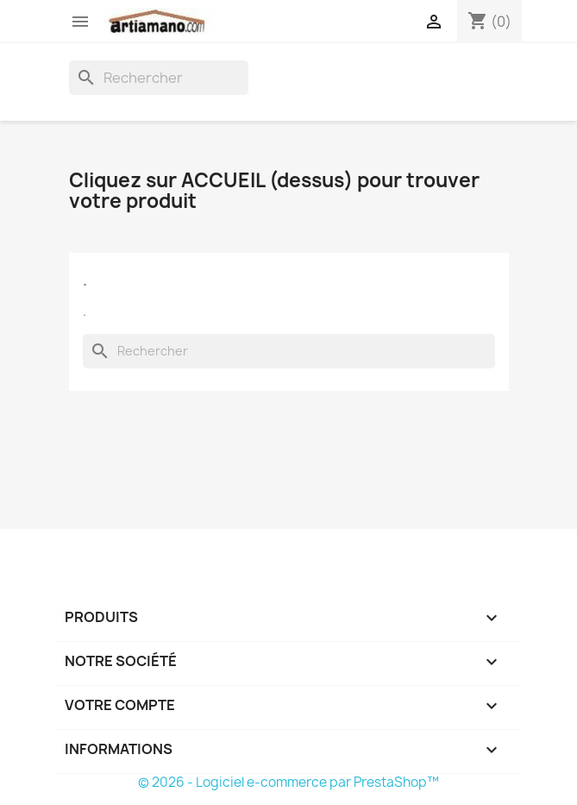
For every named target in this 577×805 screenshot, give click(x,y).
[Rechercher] (158, 77)
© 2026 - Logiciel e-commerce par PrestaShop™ (288, 782)
